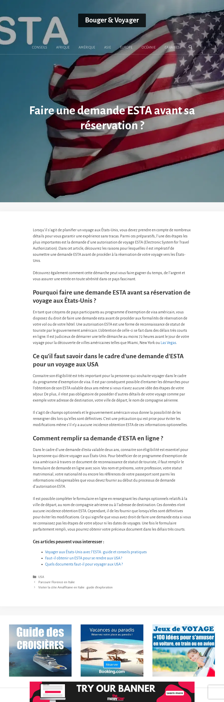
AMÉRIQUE (87, 47)
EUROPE (126, 47)
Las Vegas (168, 343)
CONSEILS (39, 47)
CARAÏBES (172, 47)
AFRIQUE (63, 47)
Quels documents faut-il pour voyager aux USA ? (84, 564)
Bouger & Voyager (112, 20)
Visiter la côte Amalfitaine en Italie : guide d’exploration (75, 587)
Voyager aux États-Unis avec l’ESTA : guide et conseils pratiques (96, 552)
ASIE (107, 47)
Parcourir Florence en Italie (56, 582)
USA (41, 577)
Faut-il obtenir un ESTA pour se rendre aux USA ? (83, 558)
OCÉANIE (149, 47)
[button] (190, 47)
